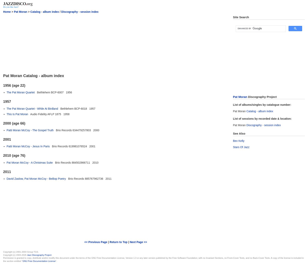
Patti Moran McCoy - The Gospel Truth (30, 130)
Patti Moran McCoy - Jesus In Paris (28, 146)
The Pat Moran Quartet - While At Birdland (32, 108)
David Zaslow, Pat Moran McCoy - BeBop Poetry (36, 178)
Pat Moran (20, 11)
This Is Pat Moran (17, 114)
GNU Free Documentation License (39, 261)
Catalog (35, 11)
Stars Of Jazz (241, 147)
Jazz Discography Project (39, 255)
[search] (260, 28)
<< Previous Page (95, 242)
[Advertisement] (115, 42)
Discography (69, 11)
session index (89, 11)
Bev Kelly (238, 140)
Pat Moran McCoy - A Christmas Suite (30, 162)
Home (7, 11)
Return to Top (118, 242)
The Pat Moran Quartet (21, 92)
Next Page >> (138, 242)
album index (51, 11)
